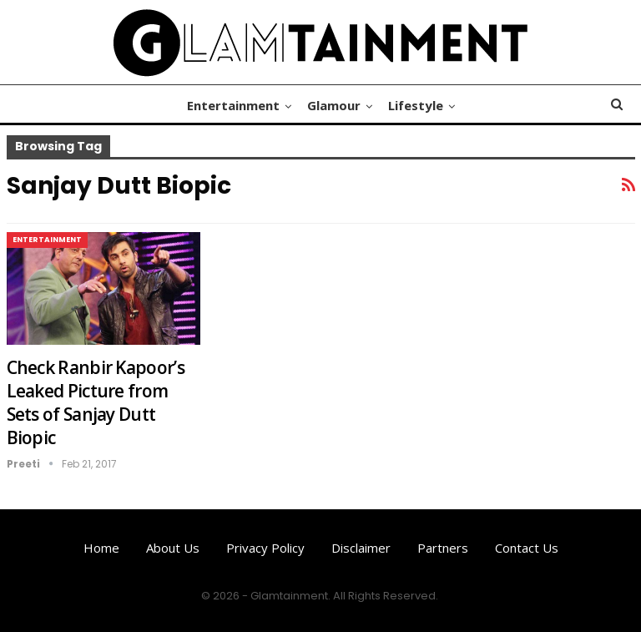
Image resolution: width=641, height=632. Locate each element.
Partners (442, 547)
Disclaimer (361, 547)
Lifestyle (415, 105)
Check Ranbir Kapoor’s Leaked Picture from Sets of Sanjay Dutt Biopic (95, 402)
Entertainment (233, 105)
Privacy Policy (265, 547)
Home (101, 547)
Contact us (526, 547)
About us (172, 547)
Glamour (334, 105)
